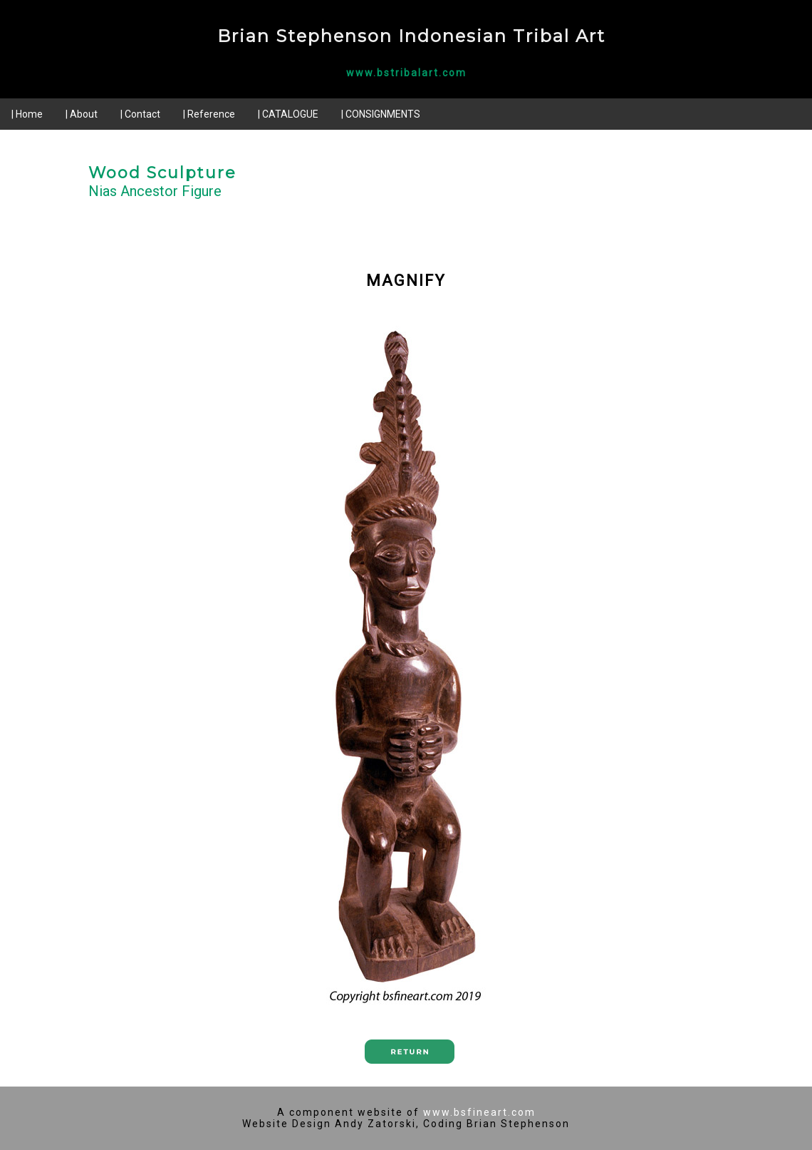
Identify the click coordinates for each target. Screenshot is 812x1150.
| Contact (140, 114)
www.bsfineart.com (479, 1112)
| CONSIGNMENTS (380, 114)
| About (82, 114)
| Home (27, 114)
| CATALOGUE (288, 114)
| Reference (209, 114)
